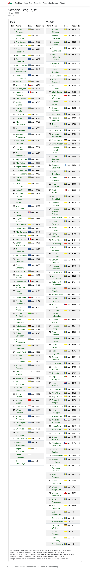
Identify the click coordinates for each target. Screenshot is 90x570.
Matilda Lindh (57, 406)
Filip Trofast (20, 163)
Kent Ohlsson (21, 255)
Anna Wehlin (57, 218)
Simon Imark (21, 55)
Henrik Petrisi (21, 352)
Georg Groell (21, 378)
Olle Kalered (21, 98)
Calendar (37, 3)
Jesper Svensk (21, 166)
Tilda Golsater (57, 373)
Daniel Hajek (21, 297)
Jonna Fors (56, 426)
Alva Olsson (57, 114)
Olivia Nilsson (57, 144)
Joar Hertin (20, 362)
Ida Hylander (57, 92)
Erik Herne (20, 118)
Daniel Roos (21, 228)
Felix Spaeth (21, 326)
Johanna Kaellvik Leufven (55, 150)
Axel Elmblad (21, 42)
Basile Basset (21, 281)
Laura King (56, 244)
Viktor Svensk (21, 45)
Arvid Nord (20, 271)
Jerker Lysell (21, 89)
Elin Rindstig (57, 433)
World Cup (28, 3)
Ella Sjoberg (57, 272)
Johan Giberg (21, 174)
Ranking (18, 3)
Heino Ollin (20, 190)
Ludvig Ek (20, 114)
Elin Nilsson (57, 389)
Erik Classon (21, 225)
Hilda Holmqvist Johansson (56, 57)
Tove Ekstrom (57, 416)
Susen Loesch (57, 140)
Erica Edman (57, 130)
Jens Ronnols (21, 81)
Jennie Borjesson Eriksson (56, 159)
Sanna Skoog (57, 518)
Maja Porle (56, 429)
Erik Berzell (20, 429)
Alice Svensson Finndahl (56, 468)
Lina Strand (56, 76)
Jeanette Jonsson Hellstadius (56, 313)
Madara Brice (57, 294)
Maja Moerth (57, 396)
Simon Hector (21, 65)
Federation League (50, 3)
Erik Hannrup (21, 170)
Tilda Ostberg (57, 521)
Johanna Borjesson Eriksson (56, 211)
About (62, 3)
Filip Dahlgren (21, 159)
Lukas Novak (21, 406)
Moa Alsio (56, 393)
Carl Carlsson (21, 438)
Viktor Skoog (21, 235)
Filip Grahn (20, 329)
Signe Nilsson (57, 240)
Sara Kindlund (57, 455)
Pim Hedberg (57, 544)
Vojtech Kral (21, 85)
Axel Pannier (21, 239)
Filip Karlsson (21, 232)
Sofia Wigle (56, 363)
